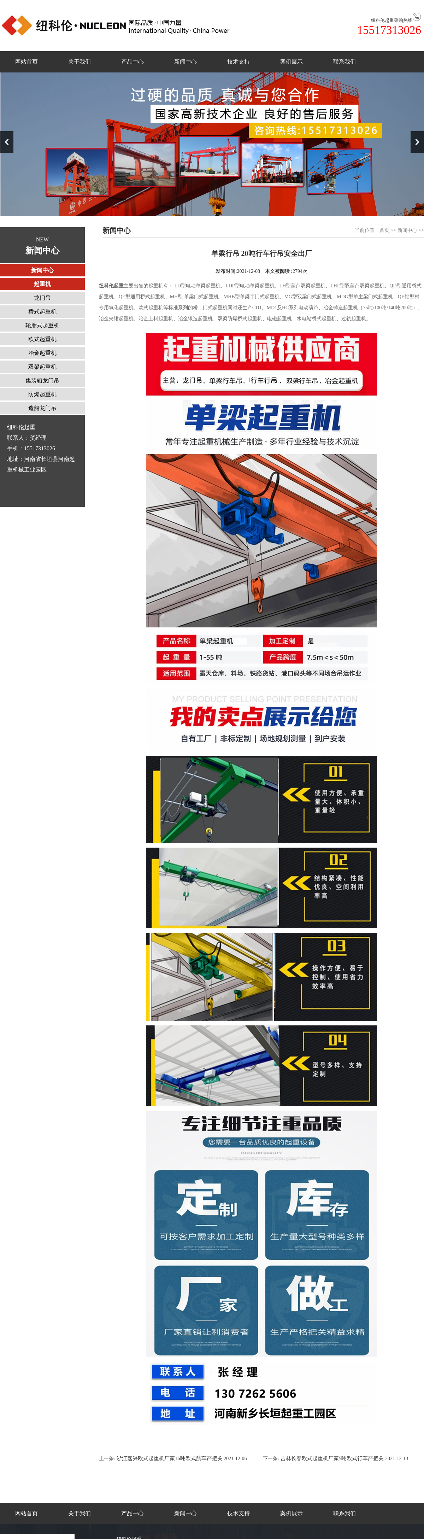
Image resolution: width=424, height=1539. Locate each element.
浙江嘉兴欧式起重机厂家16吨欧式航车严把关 (169, 1458)
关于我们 (79, 62)
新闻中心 (185, 62)
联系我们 (344, 62)
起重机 (42, 284)
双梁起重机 (42, 367)
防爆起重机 (42, 394)
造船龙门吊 (42, 408)
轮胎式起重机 (42, 325)
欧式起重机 (42, 339)
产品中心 (132, 62)
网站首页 (26, 62)
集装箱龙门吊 (42, 381)
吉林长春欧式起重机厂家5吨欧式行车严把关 (332, 1458)
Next (417, 142)
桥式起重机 (42, 312)
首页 (384, 230)
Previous (6, 142)
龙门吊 (42, 298)
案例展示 (291, 62)
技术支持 (238, 62)
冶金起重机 (42, 353)
